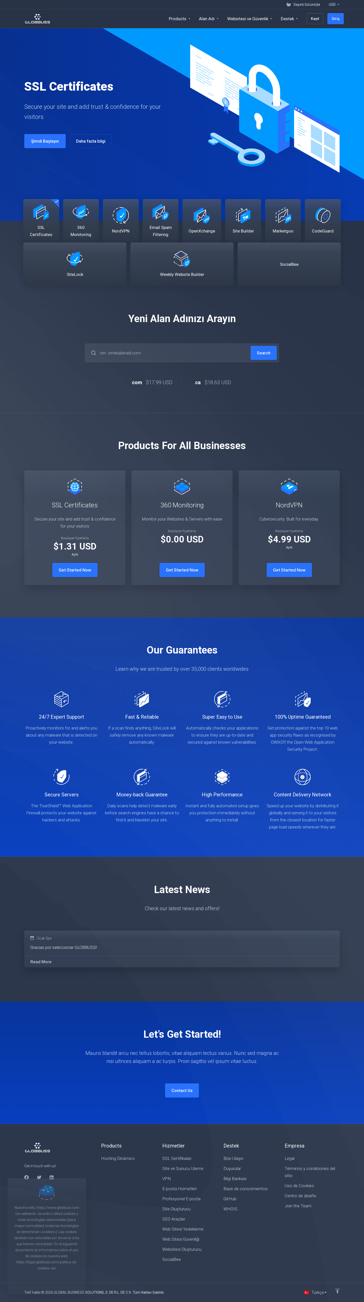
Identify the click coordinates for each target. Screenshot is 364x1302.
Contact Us (182, 1090)
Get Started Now (75, 569)
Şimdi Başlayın (41, 141)
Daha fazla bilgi (87, 141)
